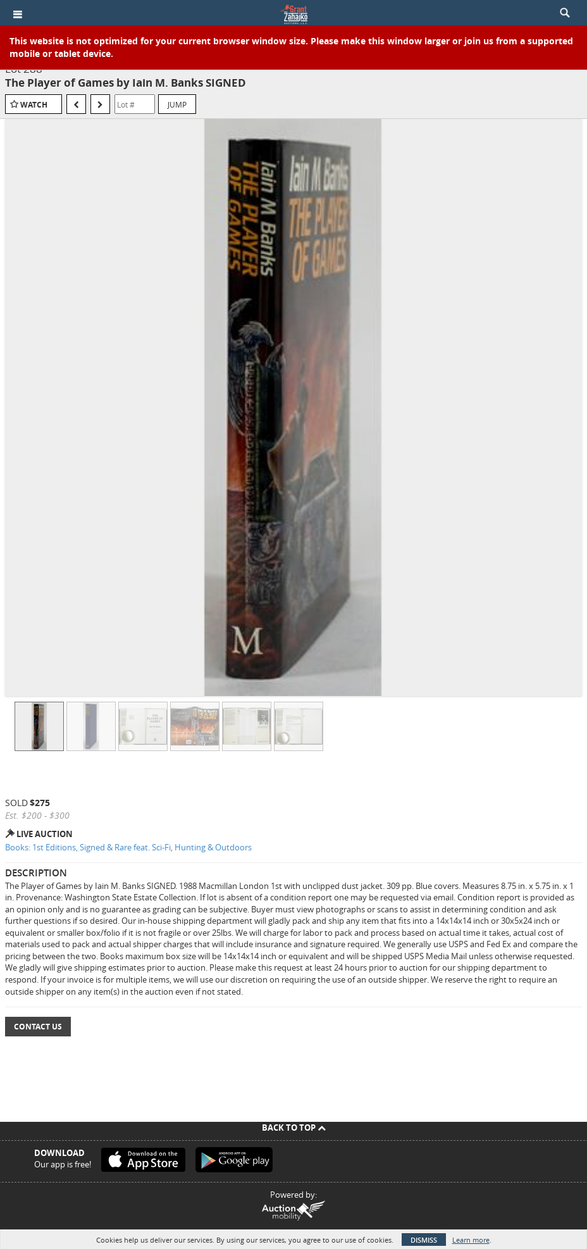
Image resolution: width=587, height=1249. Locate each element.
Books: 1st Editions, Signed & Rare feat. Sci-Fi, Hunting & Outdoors (128, 847)
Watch (33, 104)
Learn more (471, 1240)
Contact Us (38, 1026)
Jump (177, 104)
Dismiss (424, 1240)
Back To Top (294, 1127)
